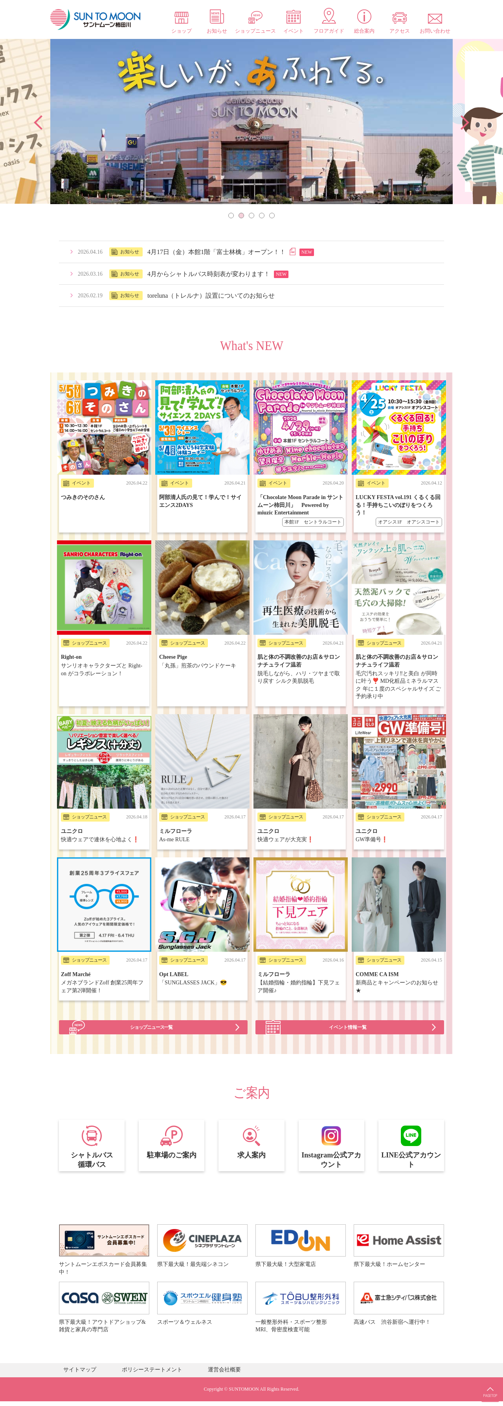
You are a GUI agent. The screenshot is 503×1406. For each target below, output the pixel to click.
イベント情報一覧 (349, 1010)
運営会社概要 (224, 1374)
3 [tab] (251, 215)
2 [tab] (241, 215)
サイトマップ (79, 1374)
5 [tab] (272, 215)
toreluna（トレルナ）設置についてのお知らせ (211, 295)
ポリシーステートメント (152, 1374)
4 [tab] (261, 215)
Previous (38, 122)
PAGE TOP (487, 1382)
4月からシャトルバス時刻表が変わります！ (208, 274)
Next (465, 122)
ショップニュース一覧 (153, 1010)
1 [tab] (231, 215)
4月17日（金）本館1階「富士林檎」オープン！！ (216, 252)
